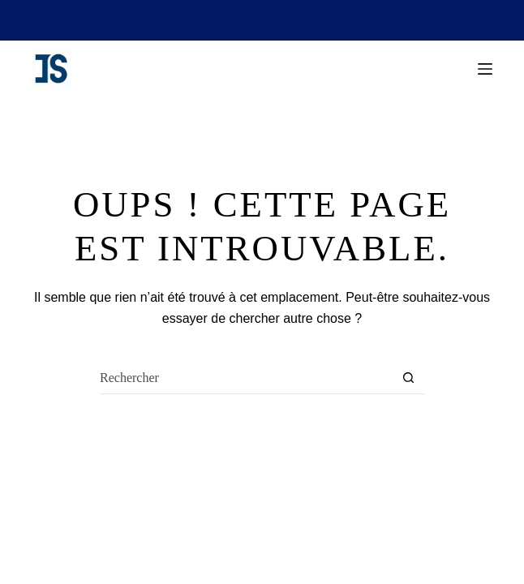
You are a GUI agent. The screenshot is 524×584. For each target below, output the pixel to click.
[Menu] (485, 69)
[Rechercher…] (246, 378)
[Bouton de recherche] (408, 378)
